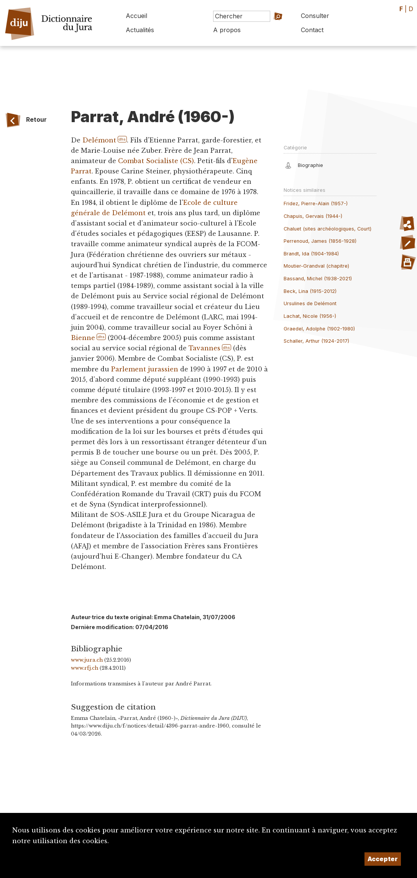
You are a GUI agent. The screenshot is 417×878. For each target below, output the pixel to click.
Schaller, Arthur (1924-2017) (316, 341)
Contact (312, 30)
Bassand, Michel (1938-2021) (318, 278)
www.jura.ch (87, 660)
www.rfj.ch (84, 668)
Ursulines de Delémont (310, 303)
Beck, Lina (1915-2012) (310, 291)
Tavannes (204, 348)
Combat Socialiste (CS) (156, 161)
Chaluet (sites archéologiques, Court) (327, 229)
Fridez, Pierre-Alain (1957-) (316, 203)
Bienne (83, 338)
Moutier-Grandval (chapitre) (316, 266)
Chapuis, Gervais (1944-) (313, 216)
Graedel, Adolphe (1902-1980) (319, 329)
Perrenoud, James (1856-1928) (320, 241)
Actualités (140, 30)
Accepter (383, 859)
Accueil (136, 16)
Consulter (315, 16)
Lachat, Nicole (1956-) (310, 316)
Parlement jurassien (144, 369)
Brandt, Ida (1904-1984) (311, 254)
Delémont (99, 140)
